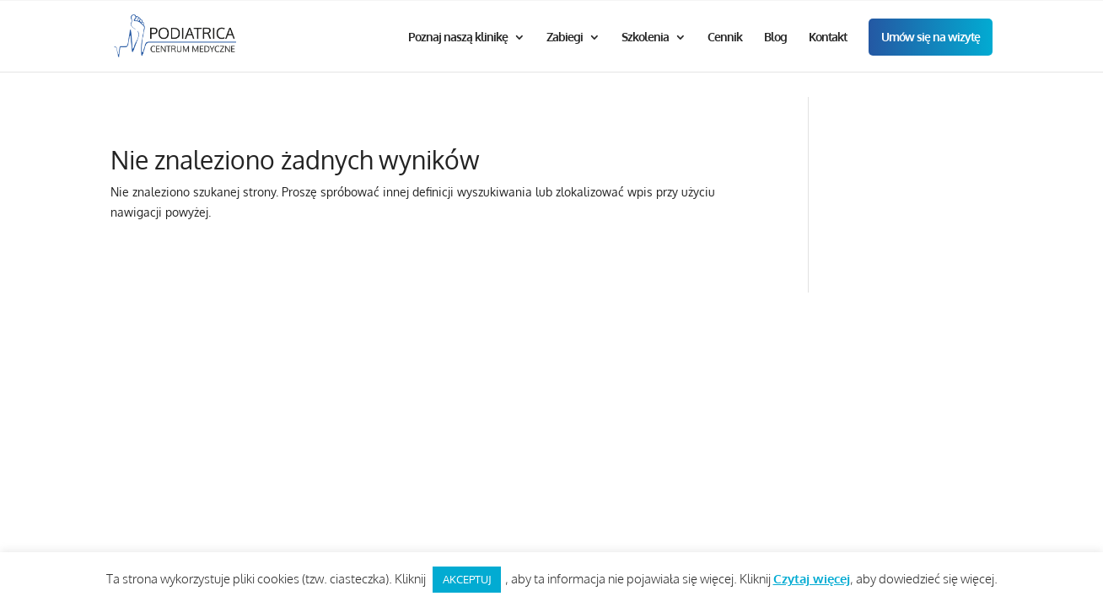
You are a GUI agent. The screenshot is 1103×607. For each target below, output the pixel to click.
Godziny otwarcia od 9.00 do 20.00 (547, 14)
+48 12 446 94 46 (811, 14)
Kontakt (828, 63)
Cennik (725, 63)
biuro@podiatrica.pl (933, 14)
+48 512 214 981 (705, 14)
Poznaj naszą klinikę (458, 63)
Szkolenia (645, 63)
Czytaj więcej (811, 579)
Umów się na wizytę (930, 63)
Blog (775, 63)
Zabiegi (564, 63)
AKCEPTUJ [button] (467, 579)
